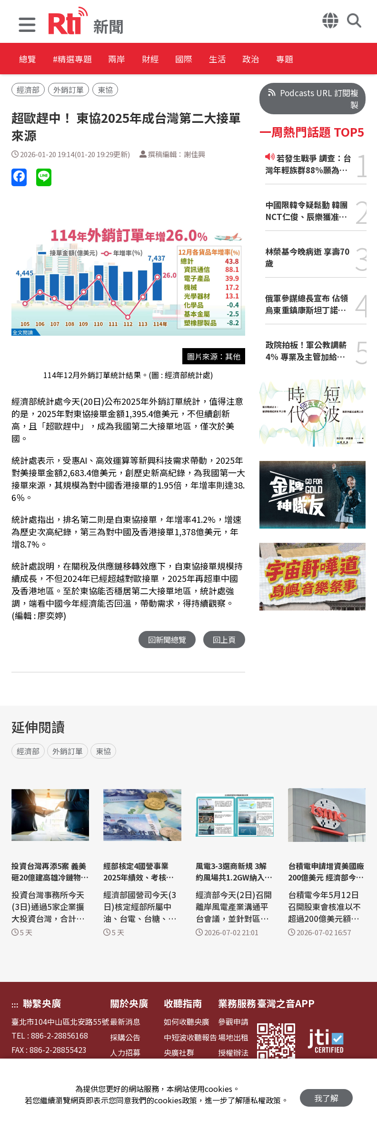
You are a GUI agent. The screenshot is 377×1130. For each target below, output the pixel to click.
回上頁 (223, 640)
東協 (105, 89)
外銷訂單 (68, 89)
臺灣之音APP (286, 1003)
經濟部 (28, 89)
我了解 (326, 1094)
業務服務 (237, 1003)
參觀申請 (233, 1022)
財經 (181, 59)
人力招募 (125, 1053)
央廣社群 (179, 1053)
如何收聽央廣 (186, 1022)
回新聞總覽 (164, 640)
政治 (310, 59)
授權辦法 (233, 1053)
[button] (27, 26)
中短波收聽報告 (190, 1037)
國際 (224, 59)
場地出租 (233, 1037)
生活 (267, 59)
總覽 (28, 59)
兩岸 (139, 59)
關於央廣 (129, 1003)
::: (15, 1004)
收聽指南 (183, 1003)
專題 (353, 59)
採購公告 (125, 1037)
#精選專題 (84, 59)
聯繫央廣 (42, 1003)
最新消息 (125, 1022)
